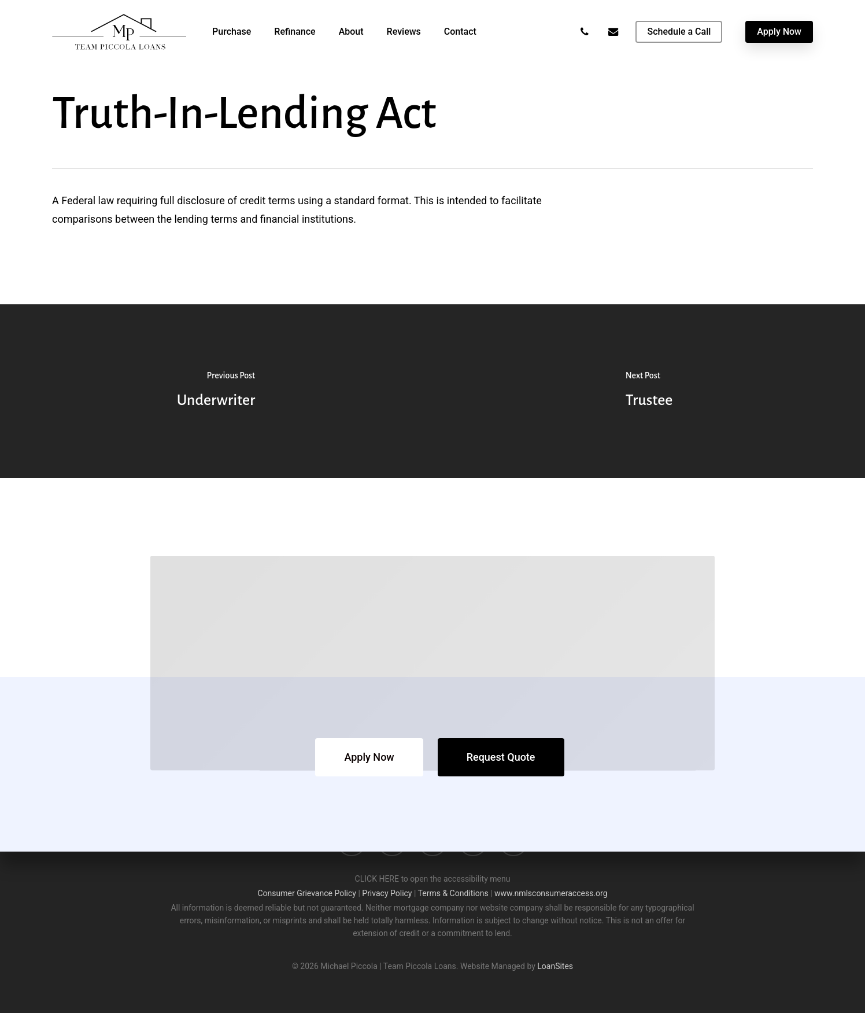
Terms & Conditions (453, 893)
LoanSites (555, 966)
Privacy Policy (387, 893)
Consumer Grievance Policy (306, 893)
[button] (369, 757)
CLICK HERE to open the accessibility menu (433, 878)
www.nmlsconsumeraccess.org (551, 893)
